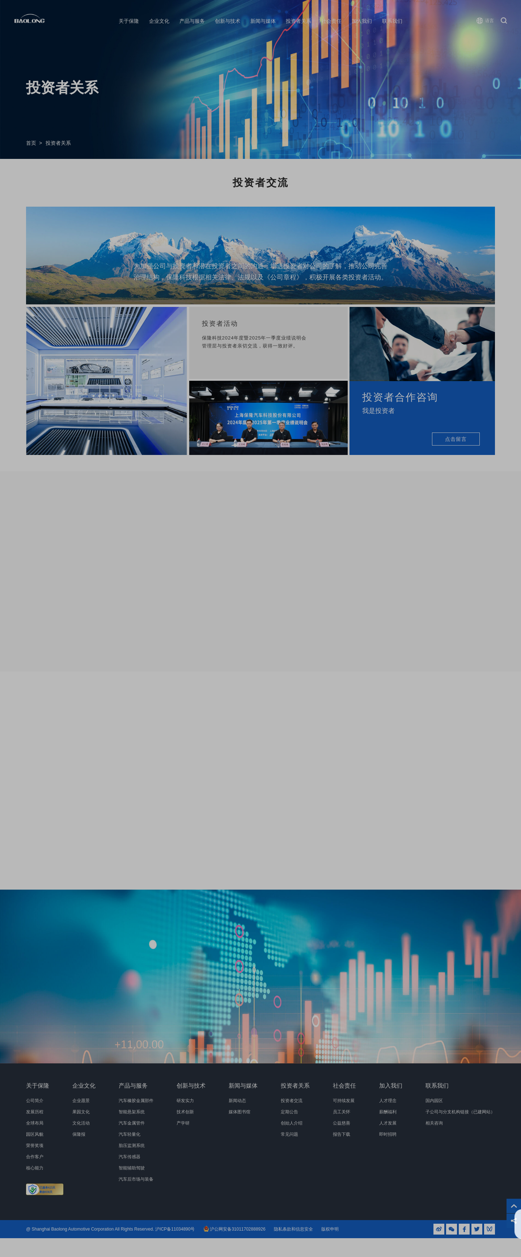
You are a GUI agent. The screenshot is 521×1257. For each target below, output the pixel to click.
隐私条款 (222, 1228)
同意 (491, 1224)
